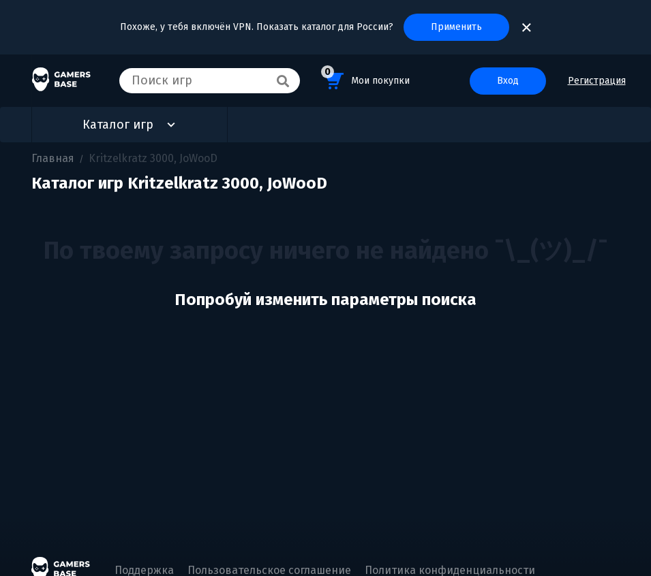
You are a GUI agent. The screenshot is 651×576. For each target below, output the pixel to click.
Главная (52, 158)
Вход (508, 80)
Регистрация (597, 80)
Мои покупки (365, 78)
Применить (456, 27)
